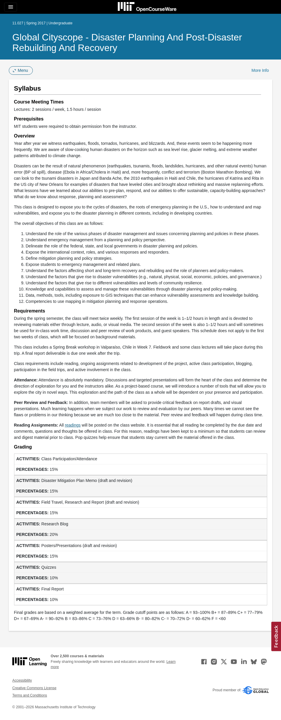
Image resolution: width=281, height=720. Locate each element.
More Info (260, 70)
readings (73, 425)
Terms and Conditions (29, 695)
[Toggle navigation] (10, 7)
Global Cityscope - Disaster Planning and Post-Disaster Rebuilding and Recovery (127, 42)
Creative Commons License (34, 688)
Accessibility (22, 680)
